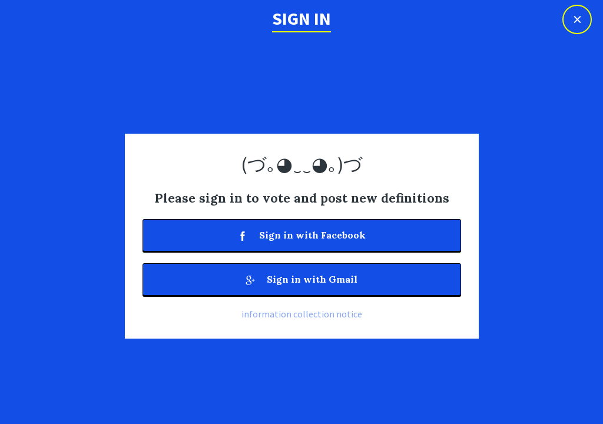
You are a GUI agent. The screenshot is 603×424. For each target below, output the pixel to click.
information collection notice (301, 314)
